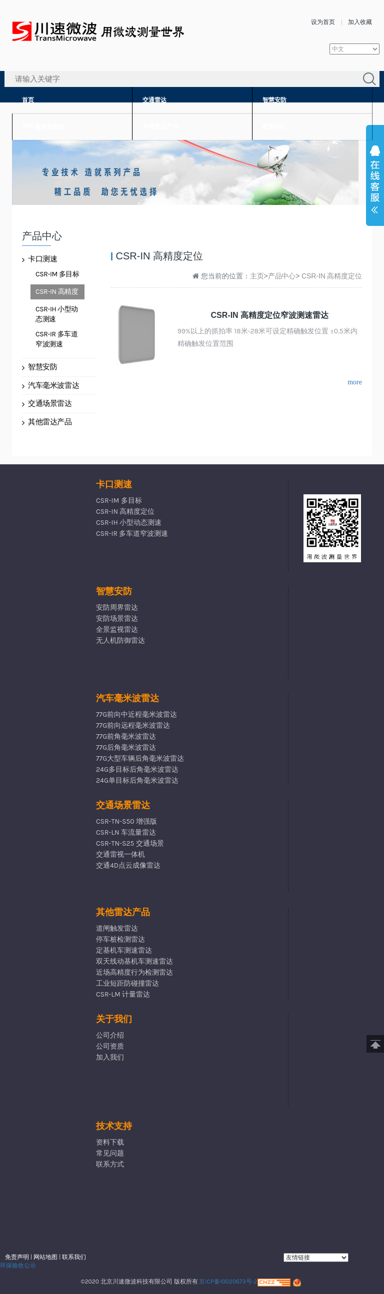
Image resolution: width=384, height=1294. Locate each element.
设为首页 (323, 21)
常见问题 (110, 1153)
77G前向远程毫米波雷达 (133, 725)
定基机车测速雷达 (124, 950)
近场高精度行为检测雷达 (134, 972)
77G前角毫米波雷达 (126, 736)
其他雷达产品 (160, 126)
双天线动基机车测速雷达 (134, 961)
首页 (28, 99)
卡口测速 (39, 258)
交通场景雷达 (47, 403)
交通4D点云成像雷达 (128, 865)
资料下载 (110, 1142)
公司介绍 (110, 1035)
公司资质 (110, 1046)
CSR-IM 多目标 (58, 274)
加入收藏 (360, 21)
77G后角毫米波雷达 (126, 747)
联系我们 (274, 126)
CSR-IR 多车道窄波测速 (57, 339)
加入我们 (110, 1057)
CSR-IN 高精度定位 (57, 293)
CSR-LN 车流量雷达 (126, 832)
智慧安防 (274, 99)
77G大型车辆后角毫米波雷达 (140, 758)
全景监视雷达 (117, 629)
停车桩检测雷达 (120, 939)
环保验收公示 (18, 1265)
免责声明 (17, 1257)
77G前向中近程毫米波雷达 (136, 714)
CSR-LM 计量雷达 (123, 994)
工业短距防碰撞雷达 (127, 983)
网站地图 (46, 1257)
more (355, 382)
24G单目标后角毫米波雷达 (137, 780)
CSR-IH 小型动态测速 (57, 314)
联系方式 (110, 1164)
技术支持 (114, 1126)
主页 (257, 276)
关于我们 (114, 1019)
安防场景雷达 (117, 618)
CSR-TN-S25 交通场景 (130, 843)
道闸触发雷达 (117, 928)
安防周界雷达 (117, 607)
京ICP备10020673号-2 (228, 1281)
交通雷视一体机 (120, 854)
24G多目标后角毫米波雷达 (137, 769)
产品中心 (282, 276)
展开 (375, 181)
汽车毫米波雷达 (43, 126)
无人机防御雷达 (120, 640)
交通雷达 (154, 99)
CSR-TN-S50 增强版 (126, 821)
